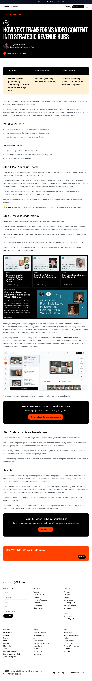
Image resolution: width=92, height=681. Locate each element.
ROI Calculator (8, 632)
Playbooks (7, 646)
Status (66, 638)
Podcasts (36, 597)
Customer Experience (71, 635)
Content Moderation (71, 646)
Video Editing (38, 603)
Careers (36, 649)
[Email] (42, 556)
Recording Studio (10, 327)
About (35, 638)
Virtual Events (38, 595)
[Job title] (15, 607)
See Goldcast (78, 6)
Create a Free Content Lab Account (46, 417)
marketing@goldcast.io (77, 672)
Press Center (38, 646)
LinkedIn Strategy (10, 651)
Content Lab (65, 337)
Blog (5, 640)
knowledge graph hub (19, 234)
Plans (66, 613)
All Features (68, 616)
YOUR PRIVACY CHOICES (12, 674)
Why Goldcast (38, 635)
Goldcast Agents (70, 605)
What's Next (38, 640)
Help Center (68, 632)
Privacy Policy (69, 640)
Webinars (36, 592)
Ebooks (6, 643)
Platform (67, 595)
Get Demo (37, 654)
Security (67, 649)
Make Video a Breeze (41, 643)
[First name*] (15, 593)
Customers (7, 635)
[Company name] (15, 611)
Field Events (38, 608)
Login (68, 6)
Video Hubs (26, 109)
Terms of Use (69, 643)
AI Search (67, 608)
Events (66, 597)
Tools (5, 649)
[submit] (82, 556)
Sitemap (67, 651)
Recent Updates (70, 619)
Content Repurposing (41, 600)
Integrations (68, 611)
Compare (67, 592)
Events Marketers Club (11, 654)
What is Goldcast (39, 632)
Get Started (46, 529)
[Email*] (15, 602)
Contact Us (37, 651)
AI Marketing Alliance (11, 657)
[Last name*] (15, 597)
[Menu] (87, 6)
